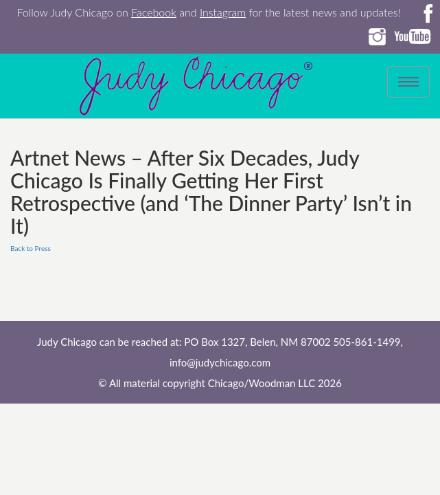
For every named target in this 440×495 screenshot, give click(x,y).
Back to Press (30, 248)
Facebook (153, 12)
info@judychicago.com (220, 362)
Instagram (223, 12)
